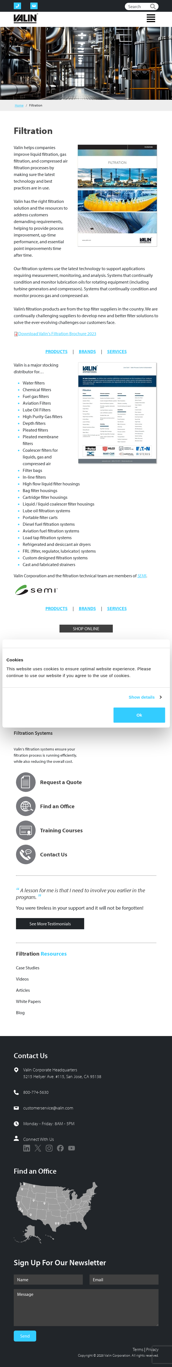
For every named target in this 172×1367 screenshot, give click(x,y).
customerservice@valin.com (48, 1108)
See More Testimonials (50, 923)
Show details (142, 697)
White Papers (28, 1001)
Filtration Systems (33, 733)
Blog (20, 1012)
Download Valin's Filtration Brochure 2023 (57, 333)
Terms (138, 1349)
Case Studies (27, 967)
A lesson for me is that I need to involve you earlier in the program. (80, 893)
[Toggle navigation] (151, 18)
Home (19, 105)
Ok (139, 714)
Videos (22, 979)
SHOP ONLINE (86, 628)
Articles (23, 990)
